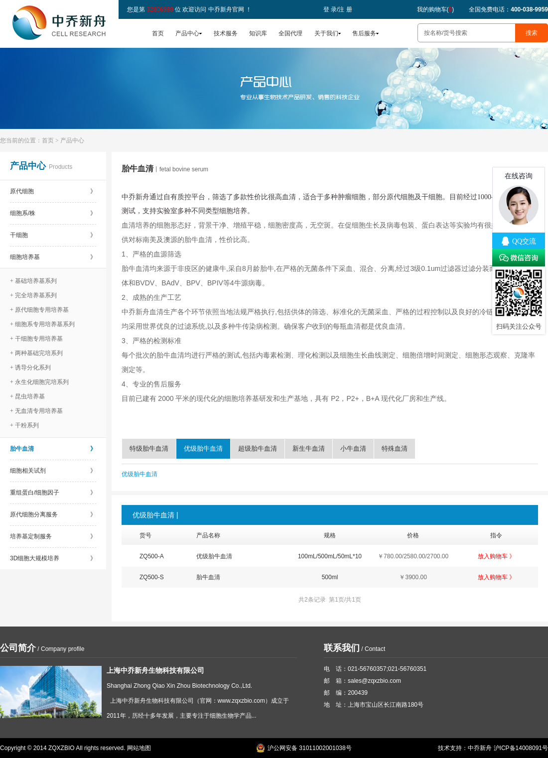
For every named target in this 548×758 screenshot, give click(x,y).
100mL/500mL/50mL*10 (330, 556)
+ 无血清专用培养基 (36, 410)
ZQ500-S (151, 577)
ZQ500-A (151, 556)
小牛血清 (353, 448)
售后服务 (364, 33)
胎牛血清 (53, 449)
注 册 (345, 9)
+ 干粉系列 (24, 425)
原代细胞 (53, 191)
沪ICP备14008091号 (521, 748)
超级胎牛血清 (257, 448)
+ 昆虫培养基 (27, 396)
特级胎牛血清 (149, 448)
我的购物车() (435, 9)
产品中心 (187, 33)
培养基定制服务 (53, 536)
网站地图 (139, 748)
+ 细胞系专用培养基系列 (42, 324)
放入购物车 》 (496, 556)
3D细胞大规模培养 (53, 558)
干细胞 (53, 235)
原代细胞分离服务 (53, 514)
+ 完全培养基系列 (33, 295)
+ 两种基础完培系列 (36, 353)
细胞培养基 (53, 257)
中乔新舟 (480, 748)
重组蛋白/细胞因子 (53, 493)
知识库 (258, 33)
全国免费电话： (508, 9)
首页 (158, 33)
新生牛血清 (308, 448)
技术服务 (226, 33)
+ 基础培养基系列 (33, 280)
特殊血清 (395, 448)
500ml (330, 577)
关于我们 (326, 33)
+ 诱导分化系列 (30, 367)
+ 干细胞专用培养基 (36, 338)
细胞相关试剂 (53, 471)
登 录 (330, 9)
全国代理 (290, 33)
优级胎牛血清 (203, 448)
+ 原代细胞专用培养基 (39, 309)
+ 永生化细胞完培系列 (39, 382)
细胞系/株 (53, 213)
